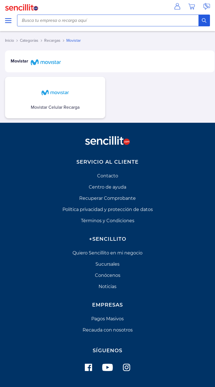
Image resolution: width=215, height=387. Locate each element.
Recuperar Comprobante (107, 198)
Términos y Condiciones (107, 220)
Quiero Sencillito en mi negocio (107, 253)
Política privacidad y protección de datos (107, 209)
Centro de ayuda (107, 187)
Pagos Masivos (107, 318)
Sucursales (107, 264)
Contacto (107, 176)
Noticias (107, 286)
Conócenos (107, 275)
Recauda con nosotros (108, 330)
